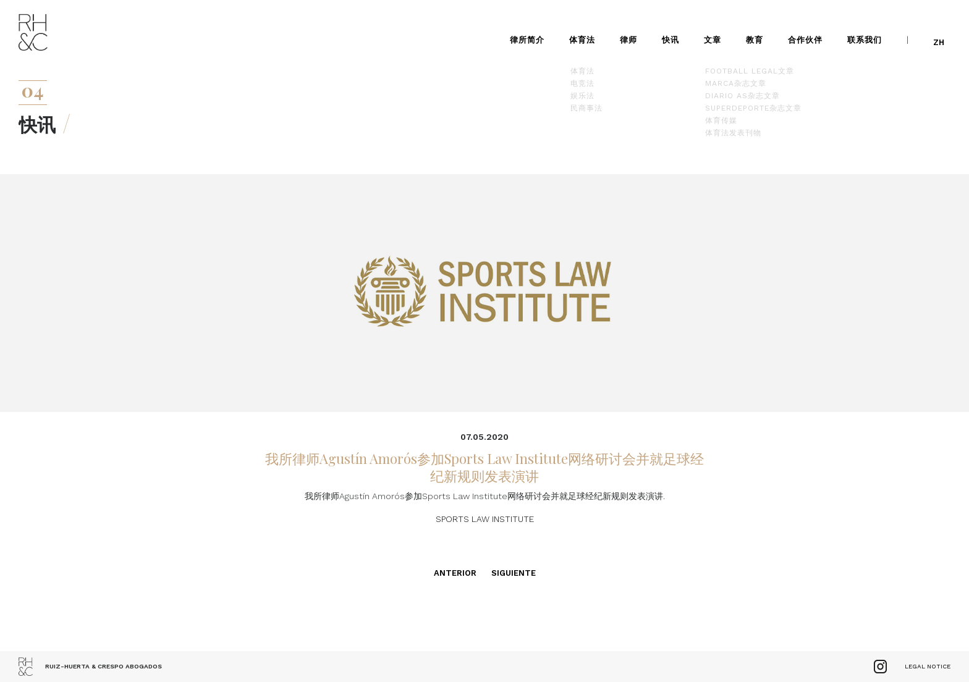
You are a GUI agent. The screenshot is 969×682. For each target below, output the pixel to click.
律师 (633, 31)
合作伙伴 (810, 31)
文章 (717, 31)
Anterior (455, 573)
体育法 (587, 31)
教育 (759, 31)
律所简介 (532, 31)
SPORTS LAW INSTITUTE (485, 519)
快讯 (675, 31)
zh (943, 31)
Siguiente (513, 573)
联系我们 (869, 31)
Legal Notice (927, 666)
